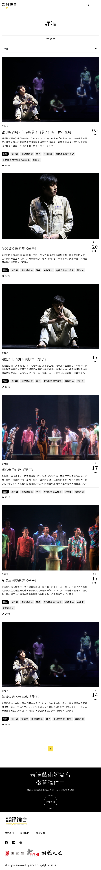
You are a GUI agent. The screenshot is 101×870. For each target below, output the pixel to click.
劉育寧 (5, 690)
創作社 (15, 153)
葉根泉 (5, 352)
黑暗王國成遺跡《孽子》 (20, 580)
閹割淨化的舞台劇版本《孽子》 (25, 359)
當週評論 (69, 381)
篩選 (50, 39)
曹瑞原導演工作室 (65, 153)
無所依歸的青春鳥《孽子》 (21, 696)
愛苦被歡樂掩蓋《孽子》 (20, 248)
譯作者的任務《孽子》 (18, 469)
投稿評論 (48, 153)
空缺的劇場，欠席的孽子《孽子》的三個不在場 (36, 132)
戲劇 (5, 153)
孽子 (38, 153)
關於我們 (9, 833)
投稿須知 (40, 833)
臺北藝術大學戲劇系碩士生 (16, 159)
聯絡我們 (24, 833)
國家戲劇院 (27, 153)
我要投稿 (50, 801)
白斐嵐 (5, 574)
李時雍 (5, 463)
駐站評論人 (8, 608)
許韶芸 (5, 125)
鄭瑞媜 (80, 270)
